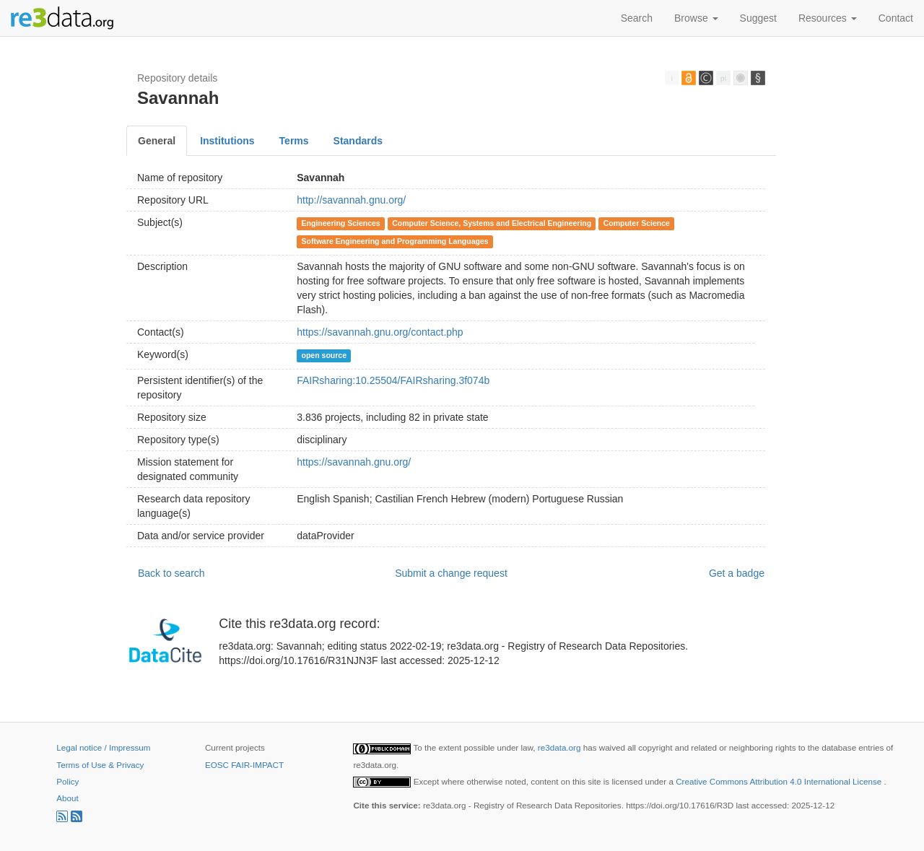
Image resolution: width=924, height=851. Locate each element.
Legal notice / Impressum (103, 747)
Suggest (758, 18)
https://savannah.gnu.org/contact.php (380, 332)
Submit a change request (451, 573)
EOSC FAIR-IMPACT (244, 764)
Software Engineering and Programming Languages (395, 241)
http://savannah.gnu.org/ (351, 200)
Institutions (227, 141)
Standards (358, 141)
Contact (896, 18)
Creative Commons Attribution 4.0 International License (780, 781)
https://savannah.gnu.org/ (354, 462)
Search (637, 18)
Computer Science (636, 223)
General (156, 141)
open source (324, 355)
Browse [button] (696, 18)
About (67, 798)
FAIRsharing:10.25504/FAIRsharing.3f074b (393, 380)
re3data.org (560, 747)
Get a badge (736, 573)
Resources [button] (827, 18)
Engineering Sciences (341, 223)
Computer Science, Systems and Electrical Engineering (491, 223)
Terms (294, 141)
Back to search (171, 573)
